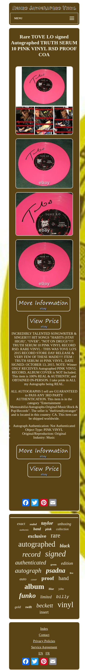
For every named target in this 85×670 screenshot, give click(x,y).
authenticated (30, 562)
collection (62, 529)
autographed (36, 544)
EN (41, 653)
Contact (44, 635)
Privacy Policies (44, 641)
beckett (44, 605)
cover (34, 579)
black (65, 545)
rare (55, 535)
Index (44, 628)
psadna (55, 570)
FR (48, 653)
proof (47, 578)
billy (62, 596)
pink (48, 529)
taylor (47, 523)
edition (67, 563)
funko (27, 595)
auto (22, 579)
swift (28, 607)
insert (44, 612)
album (34, 586)
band (37, 529)
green (53, 564)
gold (18, 607)
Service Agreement (44, 647)
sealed (33, 524)
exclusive (37, 536)
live (71, 573)
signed (55, 553)
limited (46, 597)
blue (51, 589)
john (61, 589)
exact (21, 524)
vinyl (65, 604)
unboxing (64, 524)
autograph (28, 570)
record (31, 554)
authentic (24, 529)
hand (63, 578)
